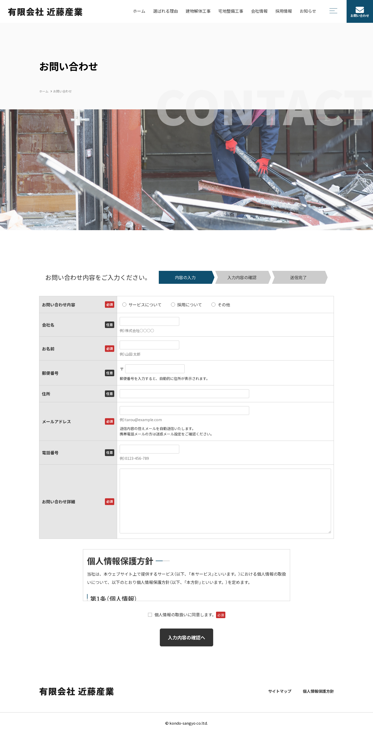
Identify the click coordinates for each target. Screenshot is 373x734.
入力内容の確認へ (186, 637)
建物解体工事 (198, 11)
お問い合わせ (359, 15)
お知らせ (308, 11)
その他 (224, 304)
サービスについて (145, 304)
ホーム (139, 11)
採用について (189, 304)
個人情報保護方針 (318, 691)
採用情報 (283, 11)
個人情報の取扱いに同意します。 (189, 614)
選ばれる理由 (165, 11)
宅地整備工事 (230, 11)
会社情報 (259, 11)
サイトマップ (279, 691)
